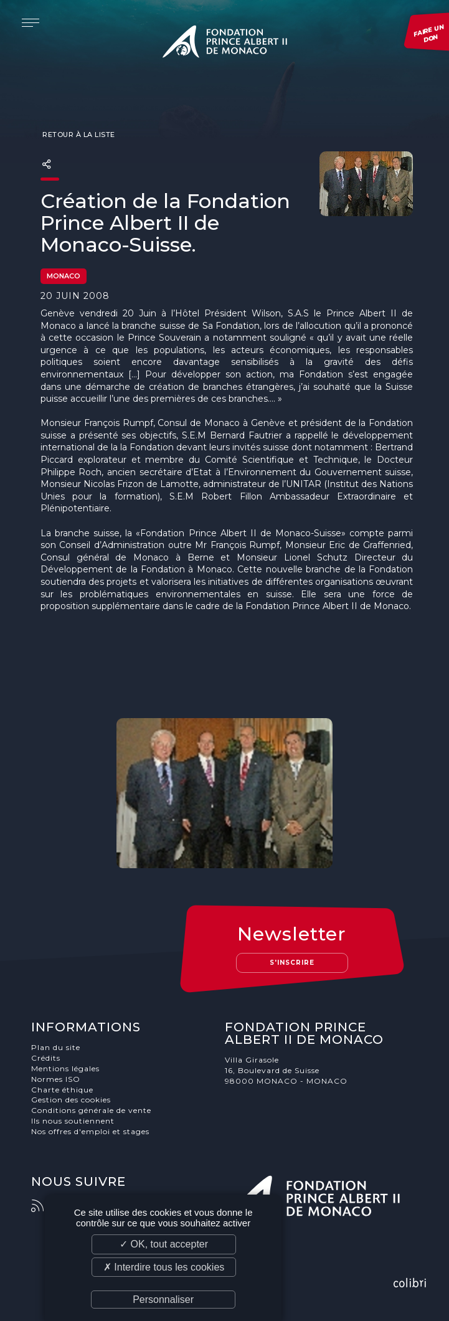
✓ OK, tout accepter (164, 1244)
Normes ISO (55, 1079)
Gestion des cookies (71, 1099)
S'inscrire (292, 963)
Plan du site (55, 1047)
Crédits (45, 1058)
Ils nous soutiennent (73, 1120)
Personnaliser (163, 1299)
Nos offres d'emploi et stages (90, 1131)
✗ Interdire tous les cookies (163, 1267)
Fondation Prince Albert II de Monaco (225, 43)
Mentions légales (65, 1068)
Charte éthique (62, 1089)
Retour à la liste (77, 134)
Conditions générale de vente (91, 1110)
